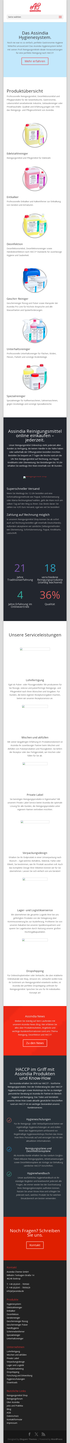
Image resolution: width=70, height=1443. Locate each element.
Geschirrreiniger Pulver (17, 1324)
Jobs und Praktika (15, 1405)
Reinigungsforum (15, 1398)
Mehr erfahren (35, 61)
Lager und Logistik (15, 1365)
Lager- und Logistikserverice (35, 910)
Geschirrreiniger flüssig (17, 1321)
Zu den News (35, 1045)
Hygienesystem (14, 1304)
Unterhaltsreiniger (18, 349)
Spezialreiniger (16, 396)
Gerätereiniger (13, 1317)
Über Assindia (13, 1402)
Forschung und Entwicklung (19, 1375)
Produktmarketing (15, 1368)
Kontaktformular (14, 1419)
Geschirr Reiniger (17, 298)
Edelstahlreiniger (17, 153)
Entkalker (13, 197)
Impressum (12, 1423)
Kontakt (34, 1245)
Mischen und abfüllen (34, 737)
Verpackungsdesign (35, 853)
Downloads (12, 1382)
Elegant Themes (28, 1439)
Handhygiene (13, 1328)
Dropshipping (35, 971)
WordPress (56, 1439)
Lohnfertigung (35, 680)
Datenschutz (13, 1416)
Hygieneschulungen (16, 1379)
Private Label (35, 794)
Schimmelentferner (16, 1331)
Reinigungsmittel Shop (17, 1395)
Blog (9, 1409)
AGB (9, 1412)
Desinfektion (15, 244)
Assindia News (35, 1018)
